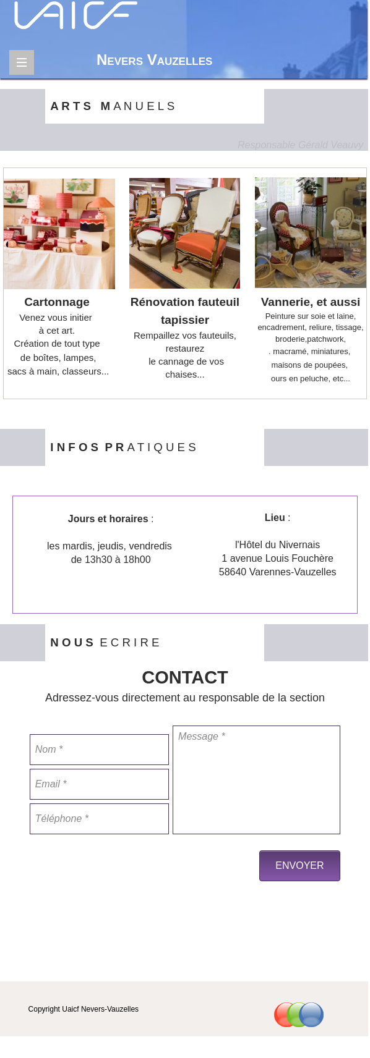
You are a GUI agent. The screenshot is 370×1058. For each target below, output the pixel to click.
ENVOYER (299, 865)
